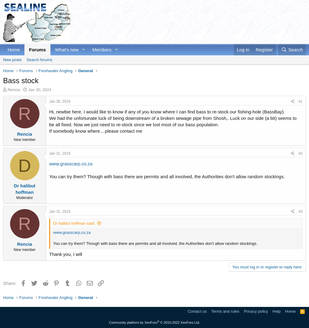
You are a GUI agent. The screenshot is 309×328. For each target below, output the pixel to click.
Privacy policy (256, 311)
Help (277, 311)
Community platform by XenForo (154, 322)
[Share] (292, 101)
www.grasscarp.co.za (71, 163)
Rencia (14, 89)
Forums (37, 49)
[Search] (292, 49)
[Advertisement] (194, 22)
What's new (67, 49)
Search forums (40, 59)
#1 (301, 101)
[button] (83, 49)
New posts (12, 59)
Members (102, 49)
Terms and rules (225, 311)
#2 (301, 153)
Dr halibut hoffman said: (74, 223)
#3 (301, 211)
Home (14, 49)
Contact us (197, 311)
